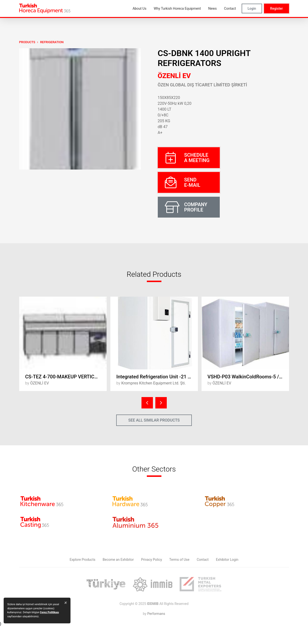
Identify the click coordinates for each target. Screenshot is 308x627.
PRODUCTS (27, 42)
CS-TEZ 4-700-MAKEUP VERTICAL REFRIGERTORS (66, 377)
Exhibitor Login (227, 560)
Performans (156, 614)
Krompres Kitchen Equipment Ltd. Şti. (153, 383)
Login (252, 8)
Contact (203, 560)
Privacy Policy (151, 560)
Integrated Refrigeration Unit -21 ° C (155, 377)
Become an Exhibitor (118, 560)
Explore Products (82, 560)
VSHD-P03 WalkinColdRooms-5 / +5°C (248, 377)
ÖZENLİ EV (174, 76)
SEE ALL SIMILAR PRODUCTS (154, 420)
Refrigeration (52, 42)
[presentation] (147, 402)
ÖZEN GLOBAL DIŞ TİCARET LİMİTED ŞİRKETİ (202, 84)
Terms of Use (179, 560)
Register (276, 8)
